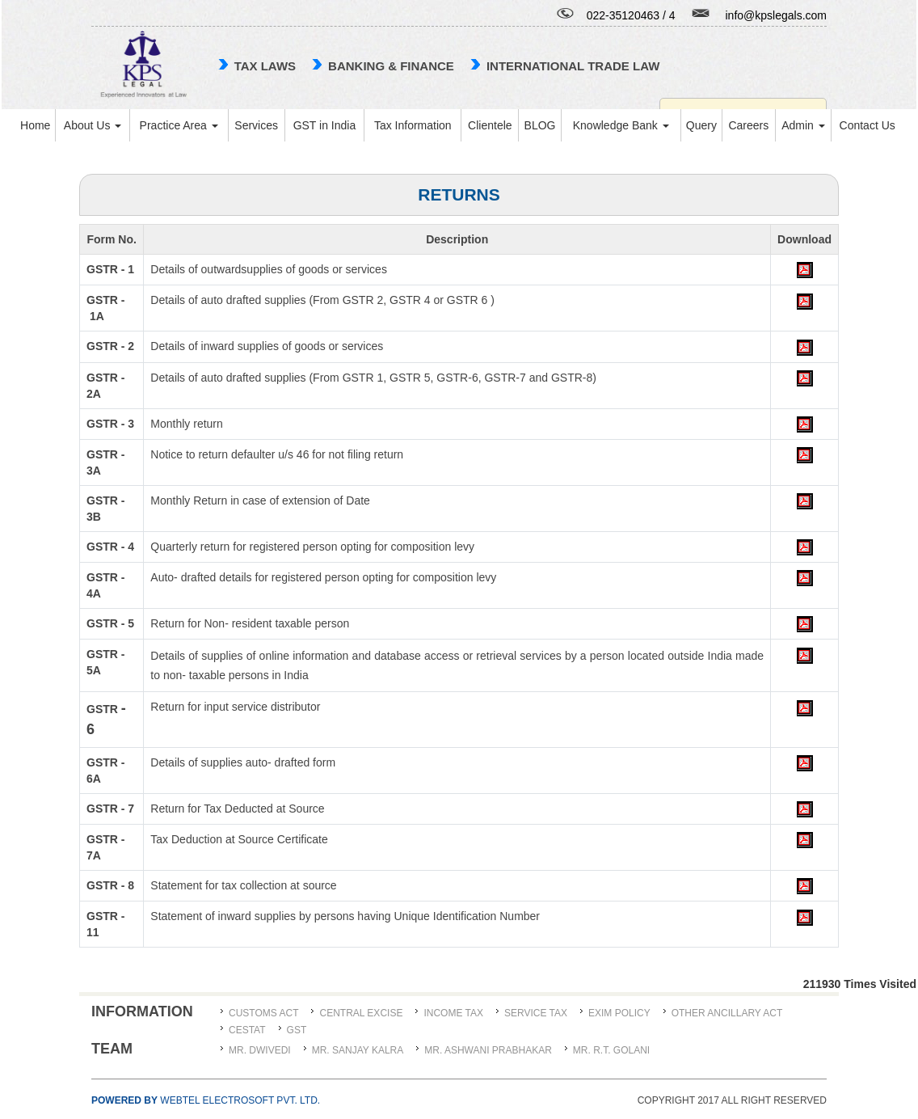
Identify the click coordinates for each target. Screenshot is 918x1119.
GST (297, 1030)
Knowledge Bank (621, 125)
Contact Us (867, 125)
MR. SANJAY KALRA (358, 1050)
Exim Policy (619, 1013)
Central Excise (360, 1013)
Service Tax (535, 1013)
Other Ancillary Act (727, 1013)
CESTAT (247, 1030)
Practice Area (179, 125)
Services (256, 125)
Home (35, 125)
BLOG (540, 125)
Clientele (490, 125)
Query (701, 125)
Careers (748, 125)
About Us (92, 125)
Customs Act (263, 1013)
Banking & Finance (391, 66)
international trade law (572, 66)
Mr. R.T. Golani (611, 1050)
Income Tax (453, 1013)
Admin (803, 125)
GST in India (324, 125)
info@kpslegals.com (776, 15)
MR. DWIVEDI (260, 1050)
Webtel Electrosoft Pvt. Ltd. (205, 1100)
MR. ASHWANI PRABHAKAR (488, 1050)
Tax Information (413, 125)
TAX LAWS (265, 66)
